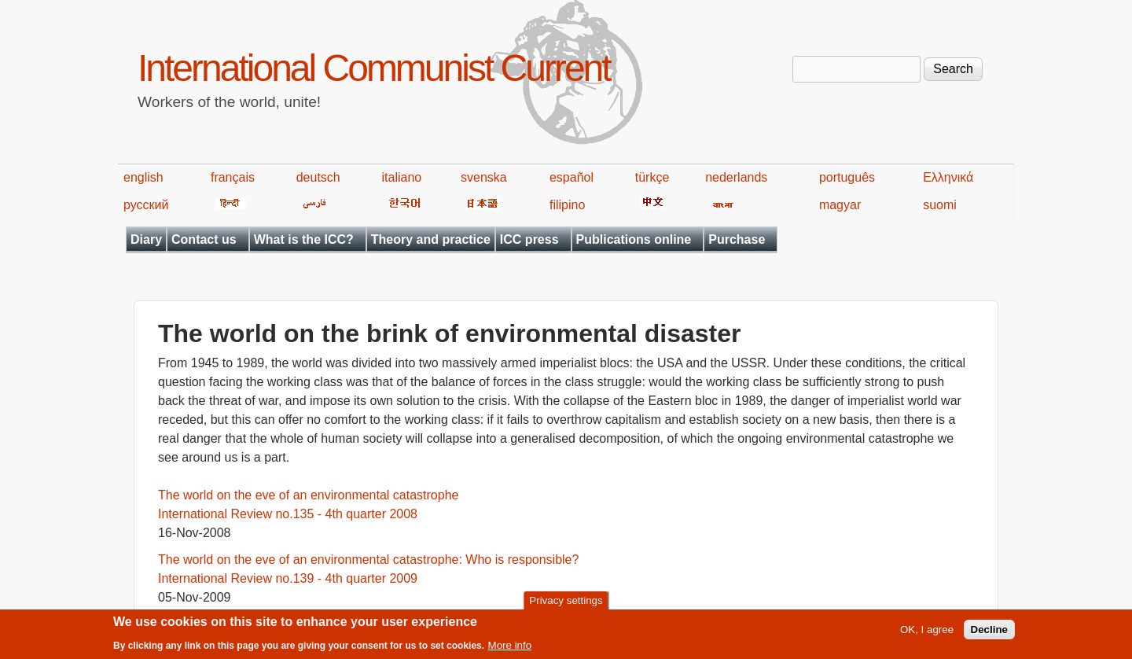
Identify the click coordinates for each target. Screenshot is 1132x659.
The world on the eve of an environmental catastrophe (308, 495)
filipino (567, 205)
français (233, 177)
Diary (146, 239)
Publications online (634, 239)
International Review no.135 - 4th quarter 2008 (287, 514)
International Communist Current (374, 68)
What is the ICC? (304, 239)
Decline (989, 633)
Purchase (736, 239)
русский (145, 205)
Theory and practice (431, 239)
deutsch (318, 177)
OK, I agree (927, 633)
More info (510, 648)
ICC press (529, 239)
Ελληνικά (948, 177)
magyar (840, 205)
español (571, 177)
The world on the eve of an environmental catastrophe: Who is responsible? (368, 559)
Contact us (204, 239)
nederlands (736, 177)
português (847, 177)
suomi (940, 205)
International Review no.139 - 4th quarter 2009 (287, 578)
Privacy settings (565, 603)
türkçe (652, 177)
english (143, 177)
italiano (402, 177)
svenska (484, 177)
